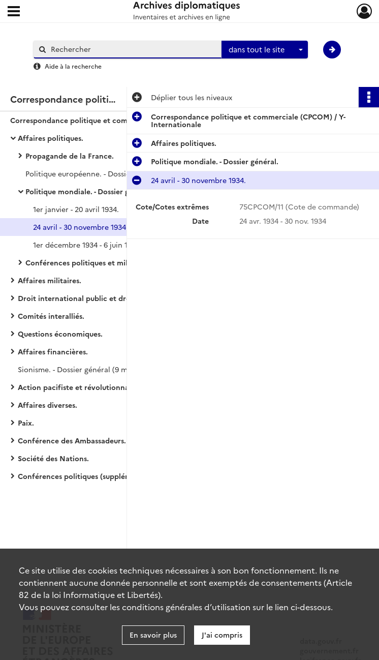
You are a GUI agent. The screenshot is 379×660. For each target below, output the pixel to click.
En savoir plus (153, 634)
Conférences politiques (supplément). (83, 476)
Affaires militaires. (49, 280)
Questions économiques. (60, 333)
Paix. (26, 422)
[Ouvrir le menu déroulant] (14, 12)
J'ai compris (222, 634)
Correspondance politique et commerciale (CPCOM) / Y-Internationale (111, 120)
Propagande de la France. (69, 156)
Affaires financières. (53, 351)
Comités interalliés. (51, 316)
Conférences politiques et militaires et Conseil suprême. (122, 262)
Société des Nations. (53, 458)
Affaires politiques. (50, 138)
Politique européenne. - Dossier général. (94, 173)
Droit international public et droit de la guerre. (99, 298)
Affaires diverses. (47, 405)
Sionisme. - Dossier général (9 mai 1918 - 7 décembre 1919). (118, 369)
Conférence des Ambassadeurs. (72, 440)
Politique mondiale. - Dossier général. (89, 191)
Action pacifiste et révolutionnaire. (79, 387)
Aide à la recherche (73, 66)
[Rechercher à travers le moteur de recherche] (132, 49)
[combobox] (265, 50)
